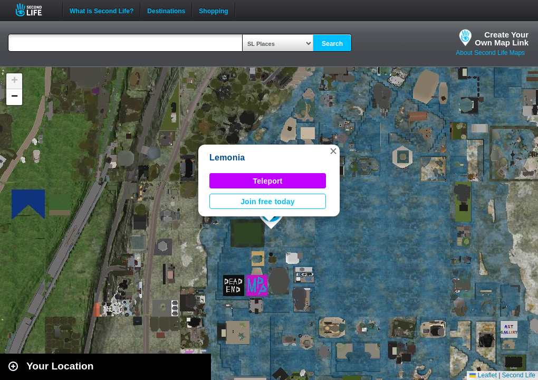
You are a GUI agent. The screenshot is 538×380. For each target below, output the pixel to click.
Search (332, 44)
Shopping (213, 10)
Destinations (166, 10)
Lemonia (227, 157)
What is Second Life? (101, 10)
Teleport (268, 181)
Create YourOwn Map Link (502, 38)
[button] (333, 151)
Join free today (268, 201)
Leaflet (482, 375)
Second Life (34, 10)
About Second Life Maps (490, 52)
